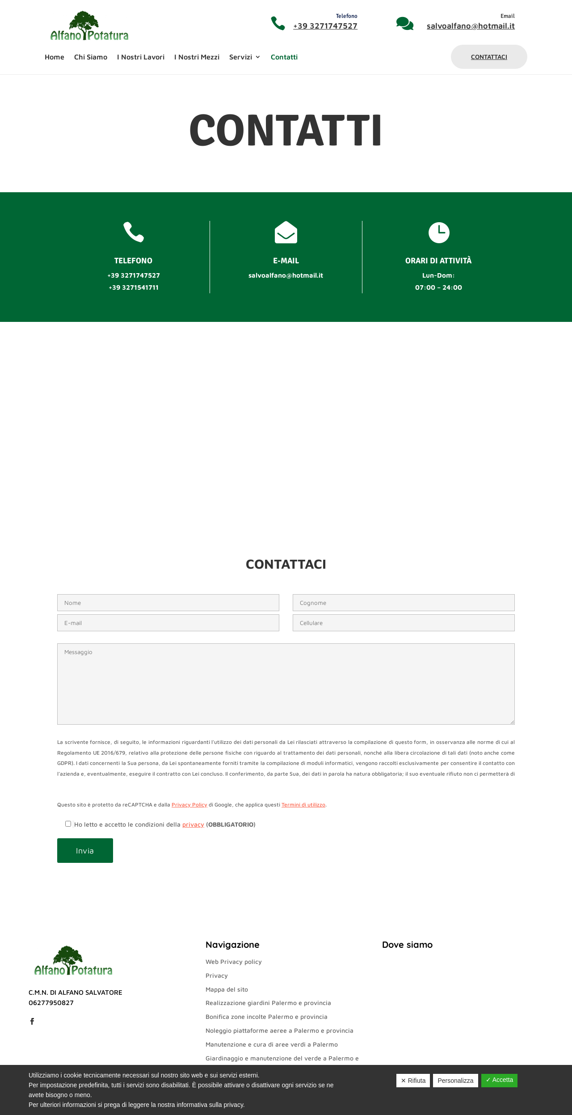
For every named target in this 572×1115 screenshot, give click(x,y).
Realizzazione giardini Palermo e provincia (268, 1002)
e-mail (286, 261)
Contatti (284, 57)
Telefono (347, 16)
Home (54, 57)
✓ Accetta (499, 1079)
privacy (193, 824)
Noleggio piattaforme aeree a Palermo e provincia (279, 1030)
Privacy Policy (189, 804)
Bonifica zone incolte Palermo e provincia (267, 1016)
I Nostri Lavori (140, 57)
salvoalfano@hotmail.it (471, 25)
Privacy (217, 975)
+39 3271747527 (325, 25)
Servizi (240, 57)
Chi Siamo (90, 57)
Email (507, 16)
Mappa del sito (227, 989)
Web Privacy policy (234, 961)
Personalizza (455, 1080)
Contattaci (489, 56)
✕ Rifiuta (413, 1080)
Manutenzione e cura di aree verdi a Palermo (272, 1044)
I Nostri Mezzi (196, 57)
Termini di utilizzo (303, 804)
